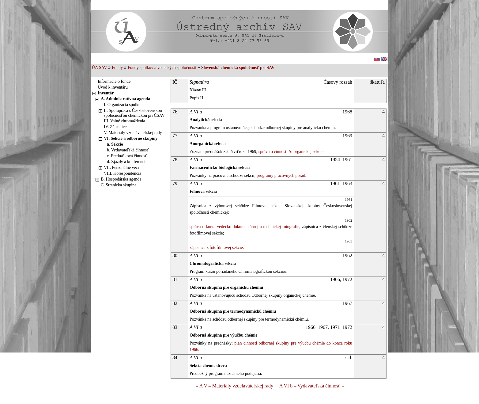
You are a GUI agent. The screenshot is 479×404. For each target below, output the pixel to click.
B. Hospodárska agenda (121, 179)
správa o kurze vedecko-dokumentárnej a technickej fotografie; (245, 226)
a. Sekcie (115, 144)
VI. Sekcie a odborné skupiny (130, 138)
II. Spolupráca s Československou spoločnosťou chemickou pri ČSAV (134, 113)
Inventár (106, 93)
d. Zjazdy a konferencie (127, 161)
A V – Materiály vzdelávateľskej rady (236, 385)
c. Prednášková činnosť (127, 156)
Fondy (117, 67)
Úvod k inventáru (113, 87)
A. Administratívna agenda (125, 99)
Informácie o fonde (114, 81)
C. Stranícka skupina (118, 185)
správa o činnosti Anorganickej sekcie (290, 151)
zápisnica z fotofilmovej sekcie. (217, 247)
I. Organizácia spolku (122, 104)
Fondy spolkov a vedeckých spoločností (162, 67)
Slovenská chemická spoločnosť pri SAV (238, 67)
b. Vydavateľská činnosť (128, 150)
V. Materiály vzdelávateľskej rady (133, 132)
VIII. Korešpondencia (122, 173)
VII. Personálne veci (121, 167)
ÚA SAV (99, 67)
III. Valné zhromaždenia (124, 121)
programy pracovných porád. (280, 175)
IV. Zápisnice (115, 126)
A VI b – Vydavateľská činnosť (309, 385)
